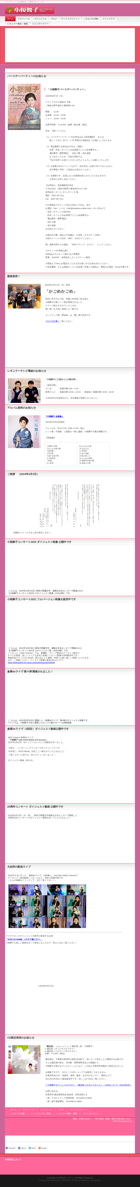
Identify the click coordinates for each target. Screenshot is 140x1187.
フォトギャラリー (91, 1113)
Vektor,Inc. (85, 1180)
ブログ (61, 1110)
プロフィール (28, 1110)
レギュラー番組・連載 (67, 1113)
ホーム (14, 1110)
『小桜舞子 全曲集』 (54, 416)
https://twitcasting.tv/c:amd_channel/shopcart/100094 (31, 662)
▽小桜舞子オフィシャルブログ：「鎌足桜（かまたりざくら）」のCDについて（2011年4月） (88, 1085)
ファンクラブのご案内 (40, 1113)
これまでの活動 (18, 1113)
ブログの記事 (51, 321)
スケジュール (46, 1110)
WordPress (55, 1180)
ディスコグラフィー (79, 1110)
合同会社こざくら (66, 1178)
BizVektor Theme (70, 1180)
